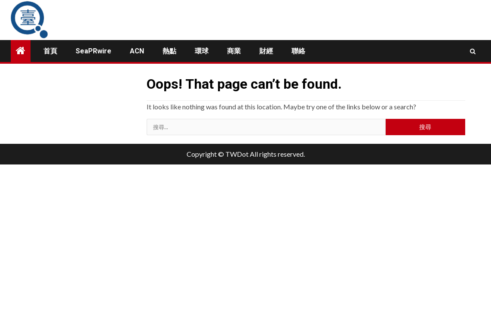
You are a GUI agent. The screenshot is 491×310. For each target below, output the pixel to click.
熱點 (169, 51)
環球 (202, 51)
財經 (266, 51)
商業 (234, 51)
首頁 (50, 51)
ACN (137, 51)
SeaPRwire (93, 51)
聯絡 (298, 51)
